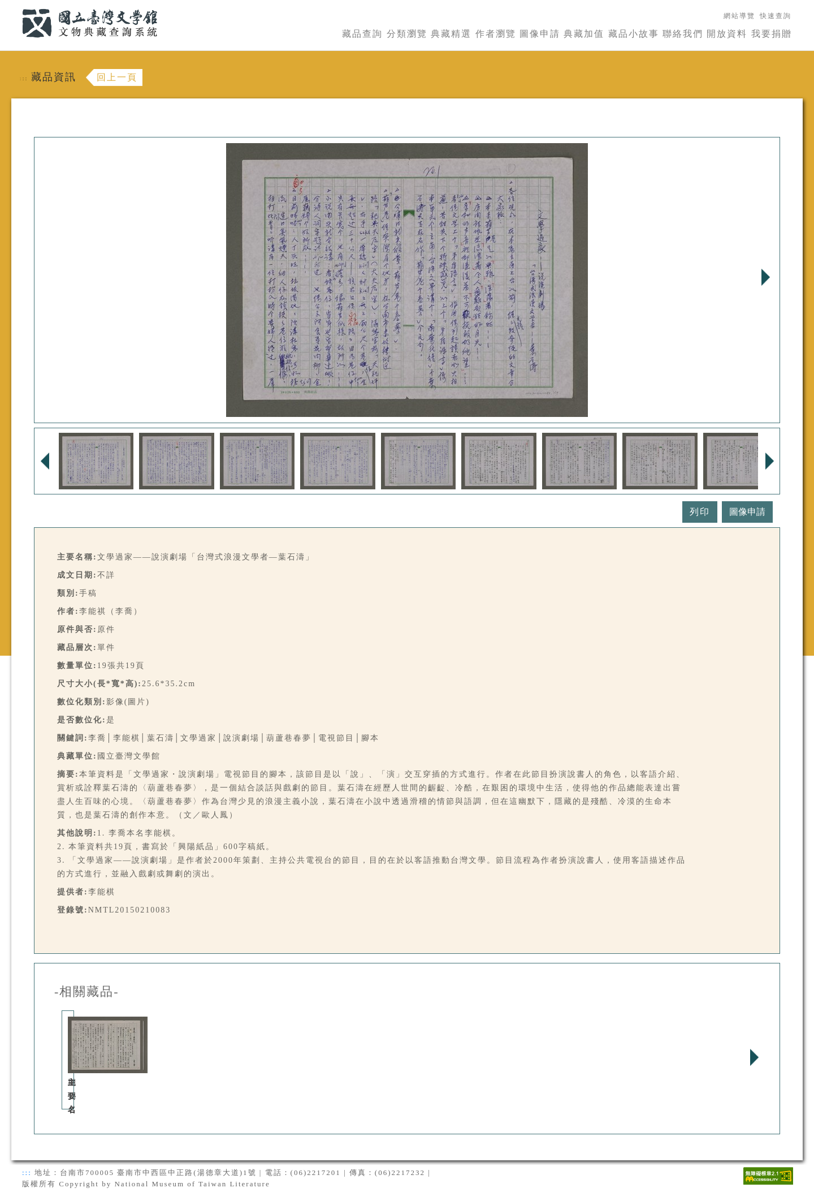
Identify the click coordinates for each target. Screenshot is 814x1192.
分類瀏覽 (407, 33)
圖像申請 (539, 33)
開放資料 (727, 33)
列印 (700, 512)
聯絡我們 (683, 33)
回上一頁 (117, 77)
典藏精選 (451, 33)
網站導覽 (739, 16)
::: (15, 6)
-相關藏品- (86, 992)
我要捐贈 (771, 33)
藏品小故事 (633, 33)
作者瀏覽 (495, 33)
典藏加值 (584, 33)
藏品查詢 (362, 33)
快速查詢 (775, 16)
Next (765, 277)
